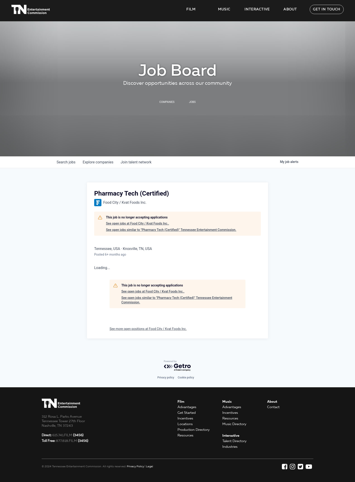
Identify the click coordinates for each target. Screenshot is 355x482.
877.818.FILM (65, 441)
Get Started (187, 413)
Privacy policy (165, 377)
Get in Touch (327, 9)
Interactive (257, 9)
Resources (185, 435)
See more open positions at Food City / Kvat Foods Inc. (148, 329)
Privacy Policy (135, 466)
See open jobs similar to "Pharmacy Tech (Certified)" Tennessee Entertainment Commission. (171, 230)
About (290, 9)
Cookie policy (186, 377)
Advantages (187, 407)
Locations (185, 424)
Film (191, 9)
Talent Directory (234, 441)
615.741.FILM (62, 435)
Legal (149, 466)
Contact (273, 407)
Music (224, 9)
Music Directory (234, 424)
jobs (66, 162)
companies (98, 162)
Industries (229, 447)
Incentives (185, 418)
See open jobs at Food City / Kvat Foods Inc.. (137, 223)
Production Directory (194, 430)
